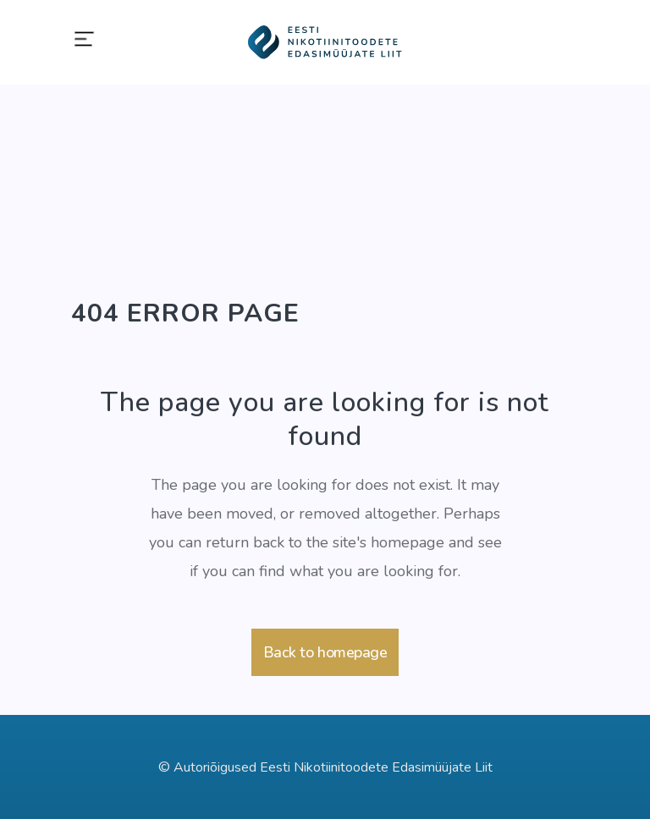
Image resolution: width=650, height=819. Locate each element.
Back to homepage (325, 652)
